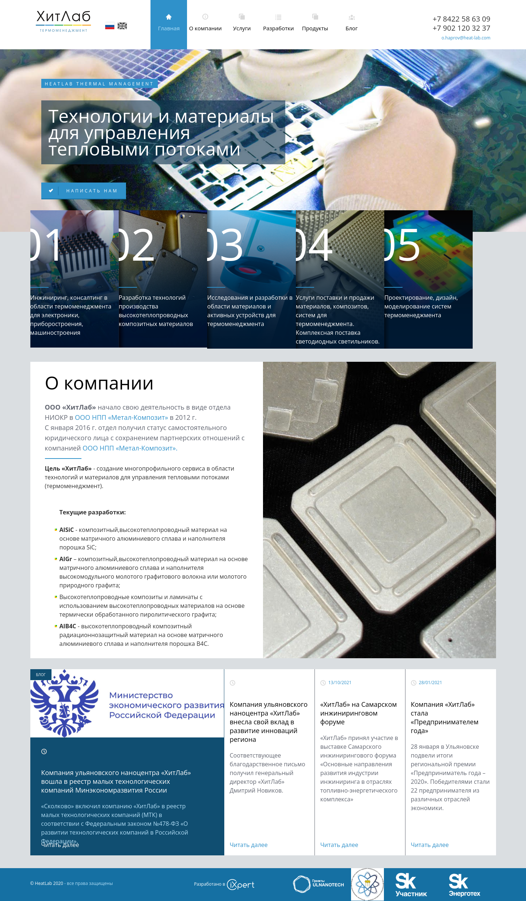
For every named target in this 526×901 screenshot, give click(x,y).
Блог (352, 28)
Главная (168, 28)
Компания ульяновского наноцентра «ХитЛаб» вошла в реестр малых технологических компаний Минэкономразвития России (116, 781)
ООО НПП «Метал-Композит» (121, 417)
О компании (205, 28)
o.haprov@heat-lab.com (466, 38)
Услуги (242, 28)
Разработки (278, 28)
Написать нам (91, 191)
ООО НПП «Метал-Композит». (130, 448)
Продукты (315, 28)
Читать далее (60, 845)
